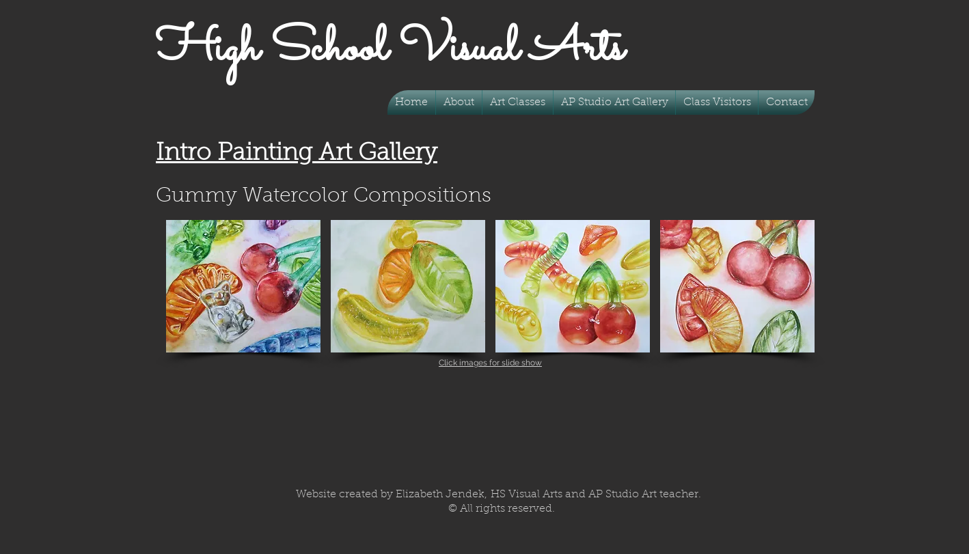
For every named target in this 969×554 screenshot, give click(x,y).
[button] (517, 102)
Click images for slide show (490, 363)
